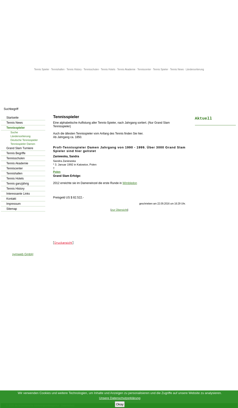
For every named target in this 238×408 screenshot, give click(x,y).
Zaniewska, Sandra (66, 156)
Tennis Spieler (41, 69)
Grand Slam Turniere (19, 148)
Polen (57, 171)
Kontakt (11, 198)
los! (46, 109)
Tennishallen (58, 69)
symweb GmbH (22, 254)
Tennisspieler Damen (23, 143)
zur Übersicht (119, 209)
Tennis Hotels (108, 69)
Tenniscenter (144, 69)
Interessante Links (18, 193)
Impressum (13, 203)
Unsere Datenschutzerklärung (120, 398)
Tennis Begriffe (16, 153)
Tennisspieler (15, 127)
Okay (119, 404)
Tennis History (74, 69)
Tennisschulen (91, 69)
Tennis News (177, 69)
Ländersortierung (195, 69)
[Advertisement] (119, 33)
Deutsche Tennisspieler (24, 140)
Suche (14, 132)
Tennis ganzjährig (17, 183)
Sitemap (11, 208)
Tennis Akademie (126, 69)
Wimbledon (129, 183)
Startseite (12, 117)
